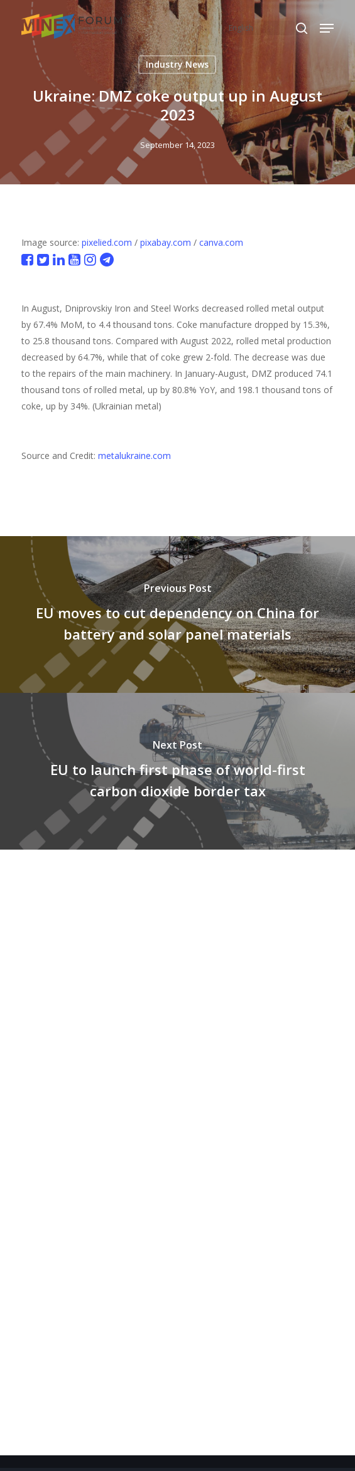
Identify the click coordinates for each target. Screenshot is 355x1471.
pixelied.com (107, 242)
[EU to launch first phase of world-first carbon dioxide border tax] (177, 771)
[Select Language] (267, 28)
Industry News (177, 64)
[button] (327, 28)
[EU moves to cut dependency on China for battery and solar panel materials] (177, 614)
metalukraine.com (134, 455)
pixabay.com (165, 242)
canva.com (221, 242)
